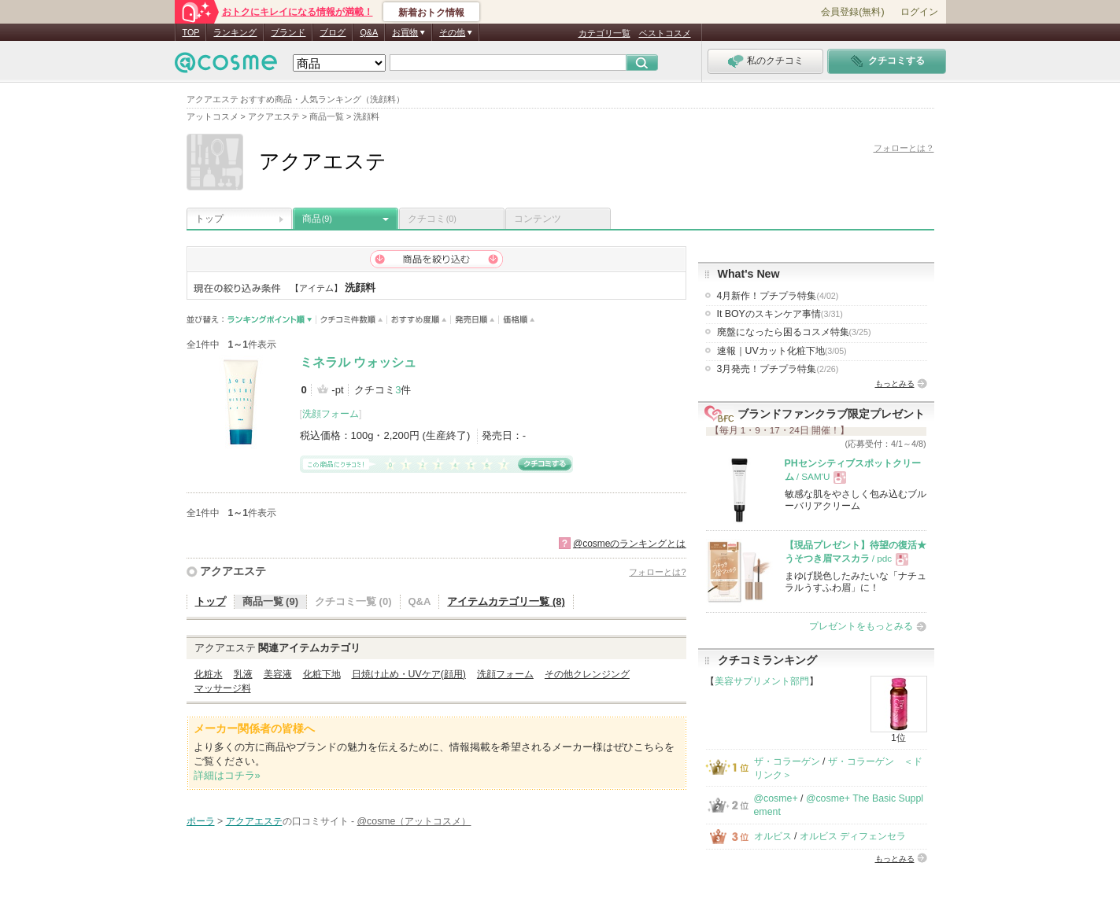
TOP (191, 32)
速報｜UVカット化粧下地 (782, 350)
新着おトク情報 (431, 12)
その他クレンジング (587, 674)
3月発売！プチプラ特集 (778, 368)
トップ (209, 218)
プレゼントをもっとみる (861, 626)
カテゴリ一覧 (604, 33)
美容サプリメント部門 (762, 681)
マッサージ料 (222, 688)
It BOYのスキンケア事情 (780, 313)
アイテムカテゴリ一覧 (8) (506, 601)
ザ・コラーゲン (787, 761)
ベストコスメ (665, 33)
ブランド (288, 32)
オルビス (773, 836)
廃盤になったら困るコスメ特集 (794, 331)
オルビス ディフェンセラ (853, 836)
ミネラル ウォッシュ (358, 362)
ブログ (333, 32)
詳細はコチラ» (227, 775)
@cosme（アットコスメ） (414, 821)
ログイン (919, 11)
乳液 (243, 674)
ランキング (235, 32)
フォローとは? (657, 572)
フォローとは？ (904, 148)
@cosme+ (776, 798)
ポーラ (201, 821)
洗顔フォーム (330, 413)
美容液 (278, 674)
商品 (317, 218)
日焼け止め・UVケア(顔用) (409, 674)
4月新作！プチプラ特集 (778, 295)
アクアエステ (233, 571)
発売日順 (475, 319)
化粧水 (208, 674)
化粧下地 (322, 674)
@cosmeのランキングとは (629, 543)
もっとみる (895, 383)
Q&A (369, 32)
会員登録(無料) (852, 11)
